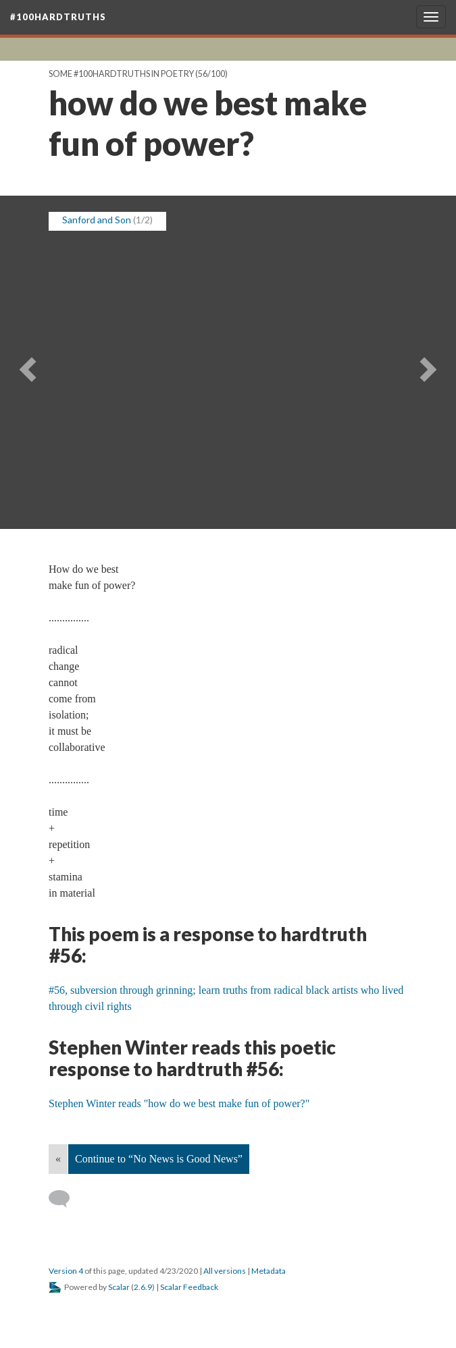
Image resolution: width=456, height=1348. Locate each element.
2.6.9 (143, 1287)
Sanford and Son (96, 219)
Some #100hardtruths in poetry (121, 74)
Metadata (268, 1271)
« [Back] (58, 1158)
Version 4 (66, 1271)
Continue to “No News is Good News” (159, 1158)
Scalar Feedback (189, 1287)
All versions (224, 1271)
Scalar (119, 1287)
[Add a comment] (65, 1199)
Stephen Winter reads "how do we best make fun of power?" (179, 1103)
